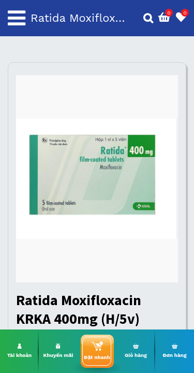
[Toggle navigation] (16, 18)
